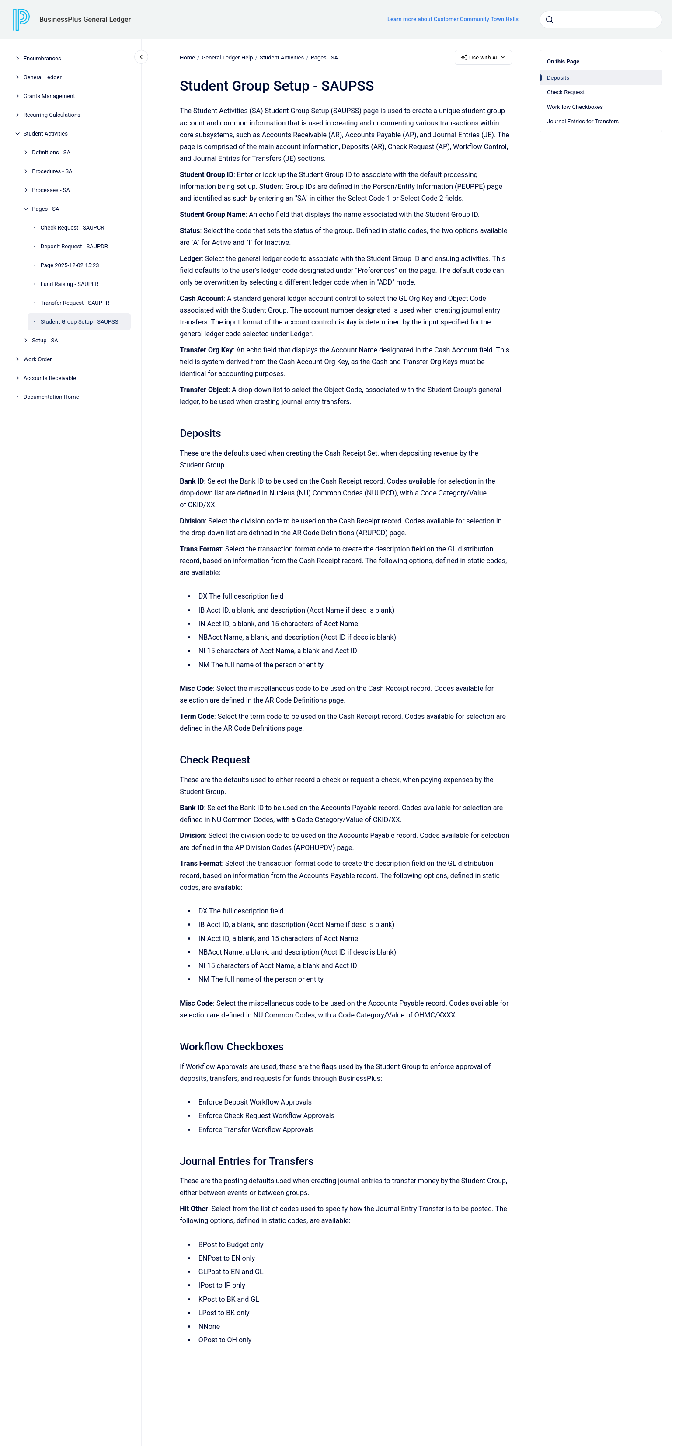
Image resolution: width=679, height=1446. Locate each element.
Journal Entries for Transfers (583, 121)
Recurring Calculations (52, 114)
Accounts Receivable (50, 378)
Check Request (566, 92)
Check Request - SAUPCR (72, 227)
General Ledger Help (227, 57)
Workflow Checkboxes (575, 107)
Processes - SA (51, 190)
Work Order (38, 359)
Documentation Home (51, 397)
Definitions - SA (51, 152)
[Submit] (550, 20)
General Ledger (43, 77)
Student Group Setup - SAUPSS (79, 321)
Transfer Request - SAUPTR (75, 303)
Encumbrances (42, 58)
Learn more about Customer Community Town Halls (453, 19)
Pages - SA (45, 209)
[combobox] (601, 19)
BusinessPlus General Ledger (85, 19)
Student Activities (46, 133)
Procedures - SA (52, 171)
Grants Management (49, 96)
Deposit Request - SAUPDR (74, 246)
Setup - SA (45, 340)
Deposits (558, 77)
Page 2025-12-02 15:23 (70, 265)
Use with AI (483, 57)
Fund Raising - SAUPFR (70, 284)
